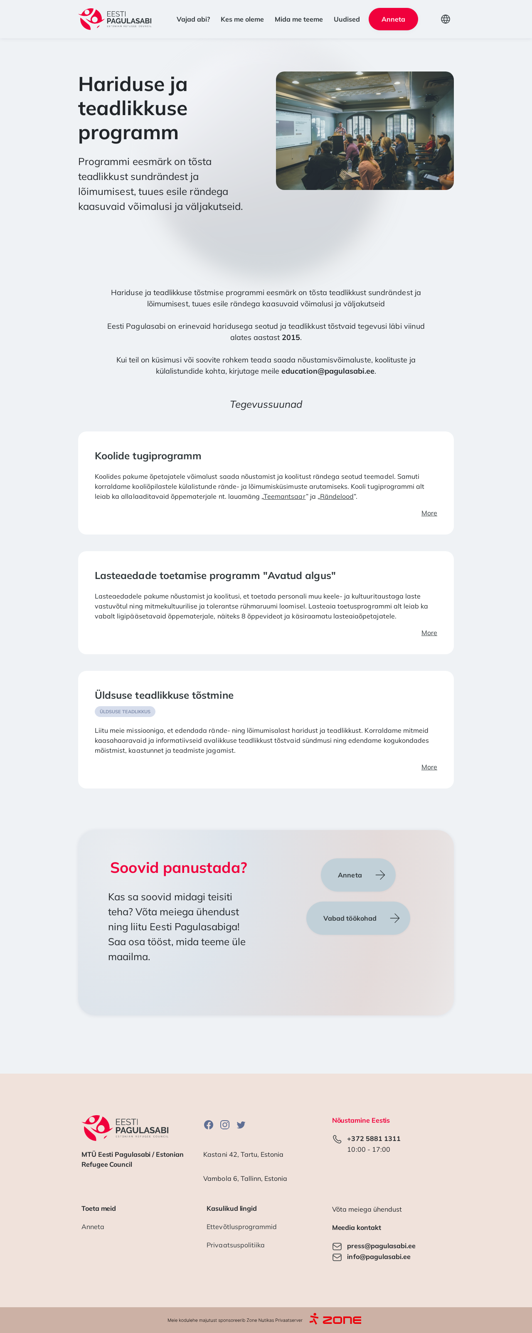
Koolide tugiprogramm (148, 455)
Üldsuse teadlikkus (125, 712)
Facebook (208, 1124)
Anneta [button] (393, 19)
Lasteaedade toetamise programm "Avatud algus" (215, 575)
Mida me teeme (299, 19)
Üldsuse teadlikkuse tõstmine (164, 695)
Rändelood (337, 496)
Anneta (350, 875)
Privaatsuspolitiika (236, 1245)
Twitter (241, 1124)
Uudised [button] (347, 19)
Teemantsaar (284, 496)
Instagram (224, 1124)
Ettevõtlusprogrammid (242, 1226)
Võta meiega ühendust (367, 1209)
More (429, 513)
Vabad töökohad (350, 918)
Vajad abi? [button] (193, 19)
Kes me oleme (242, 19)
